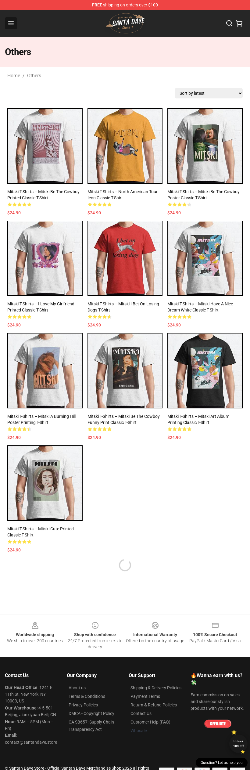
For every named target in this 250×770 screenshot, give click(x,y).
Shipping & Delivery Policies (155, 687)
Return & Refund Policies (153, 704)
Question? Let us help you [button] (222, 763)
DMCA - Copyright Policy (91, 713)
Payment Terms (145, 696)
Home (13, 76)
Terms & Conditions (87, 696)
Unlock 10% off (238, 743)
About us (77, 687)
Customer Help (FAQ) (150, 722)
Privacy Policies (83, 704)
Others (34, 76)
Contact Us (141, 713)
